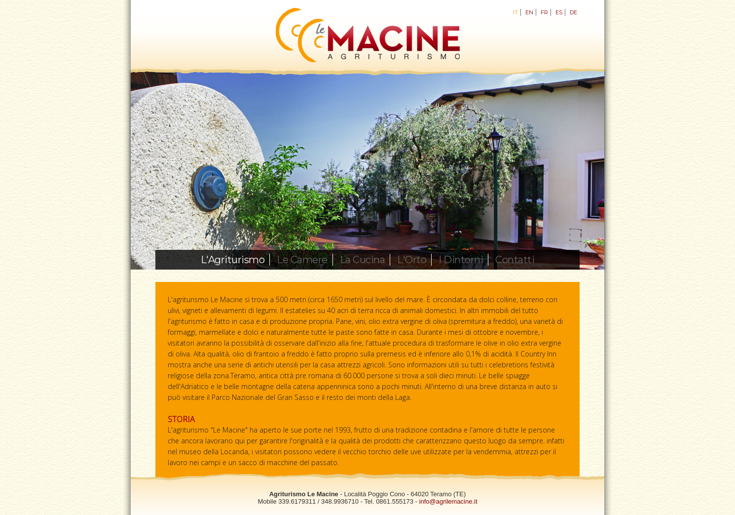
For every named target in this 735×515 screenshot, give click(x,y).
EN (529, 12)
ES (558, 12)
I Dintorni (461, 260)
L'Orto (411, 260)
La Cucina (362, 260)
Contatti (514, 260)
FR (544, 12)
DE (573, 12)
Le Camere (302, 260)
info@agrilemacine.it (448, 501)
